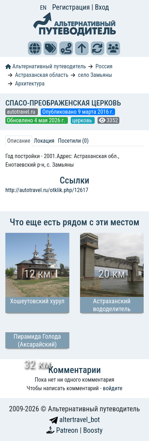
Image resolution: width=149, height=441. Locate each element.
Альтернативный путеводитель (45, 66)
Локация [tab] (44, 140)
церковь (82, 120)
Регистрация (71, 7)
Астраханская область (41, 75)
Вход (102, 7)
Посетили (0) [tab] (73, 140)
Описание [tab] (18, 140)
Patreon (68, 430)
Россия (103, 66)
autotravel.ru (21, 111)
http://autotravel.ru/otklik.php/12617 (46, 190)
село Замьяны (95, 75)
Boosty (93, 430)
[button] (34, 48)
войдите (113, 388)
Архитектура (30, 83)
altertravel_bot (74, 419)
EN (43, 7)
